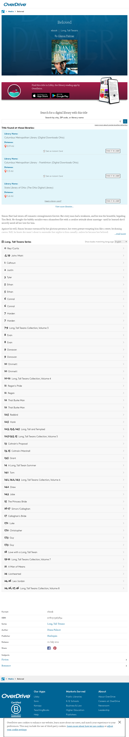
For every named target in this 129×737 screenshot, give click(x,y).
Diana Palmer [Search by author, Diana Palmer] (66, 35)
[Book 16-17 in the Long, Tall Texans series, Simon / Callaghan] (64, 508)
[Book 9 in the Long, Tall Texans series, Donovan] (64, 356)
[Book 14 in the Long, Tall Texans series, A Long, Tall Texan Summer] (64, 465)
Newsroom (104, 705)
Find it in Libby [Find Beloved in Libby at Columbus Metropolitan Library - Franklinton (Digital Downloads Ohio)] (113, 176)
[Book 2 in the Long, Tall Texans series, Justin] (64, 270)
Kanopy (38, 705)
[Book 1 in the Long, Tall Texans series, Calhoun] (64, 262)
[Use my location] (120, 121)
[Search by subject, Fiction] (64, 660)
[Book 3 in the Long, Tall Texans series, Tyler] (64, 277)
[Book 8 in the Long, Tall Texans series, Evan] (64, 335)
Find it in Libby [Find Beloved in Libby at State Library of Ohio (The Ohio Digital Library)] (113, 201)
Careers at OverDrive (109, 701)
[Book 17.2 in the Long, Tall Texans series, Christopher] (64, 530)
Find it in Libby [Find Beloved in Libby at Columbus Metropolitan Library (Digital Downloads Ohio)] (113, 151)
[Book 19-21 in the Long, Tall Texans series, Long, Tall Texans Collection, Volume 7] (64, 559)
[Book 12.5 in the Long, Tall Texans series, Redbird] (64, 414)
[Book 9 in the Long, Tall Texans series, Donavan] (64, 349)
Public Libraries (74, 696)
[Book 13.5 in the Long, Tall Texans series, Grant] (64, 458)
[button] (48, 692)
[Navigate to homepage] (3, 11)
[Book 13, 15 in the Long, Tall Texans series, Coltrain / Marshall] (64, 451)
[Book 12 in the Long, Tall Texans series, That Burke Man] (64, 400)
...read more (120, 234)
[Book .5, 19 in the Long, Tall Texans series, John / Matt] (64, 255)
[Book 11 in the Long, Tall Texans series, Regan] (64, 393)
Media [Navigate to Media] (11, 11)
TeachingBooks (41, 710)
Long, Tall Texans (69, 30)
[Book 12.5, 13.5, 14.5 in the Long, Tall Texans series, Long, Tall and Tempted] (64, 429)
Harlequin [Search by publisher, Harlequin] (52, 636)
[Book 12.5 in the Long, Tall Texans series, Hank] (64, 422)
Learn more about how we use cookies (85, 726)
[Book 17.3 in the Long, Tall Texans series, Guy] (64, 537)
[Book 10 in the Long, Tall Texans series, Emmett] (64, 364)
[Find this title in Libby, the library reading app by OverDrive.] (64, 91)
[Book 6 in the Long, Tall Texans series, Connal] (64, 299)
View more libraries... (64, 207)
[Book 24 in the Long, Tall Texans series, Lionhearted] (64, 573)
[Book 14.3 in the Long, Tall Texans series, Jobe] (64, 494)
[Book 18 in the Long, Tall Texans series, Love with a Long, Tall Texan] (64, 552)
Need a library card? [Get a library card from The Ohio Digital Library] (53, 201)
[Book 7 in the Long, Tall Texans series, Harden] (64, 313)
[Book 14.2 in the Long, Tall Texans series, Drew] (64, 487)
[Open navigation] (124, 4)
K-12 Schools (72, 701)
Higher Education (75, 710)
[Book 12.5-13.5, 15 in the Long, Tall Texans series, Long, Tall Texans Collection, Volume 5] (64, 436)
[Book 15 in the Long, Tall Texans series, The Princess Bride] (64, 501)
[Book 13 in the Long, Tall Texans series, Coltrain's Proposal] (64, 443)
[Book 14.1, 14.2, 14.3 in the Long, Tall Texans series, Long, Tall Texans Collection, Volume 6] (64, 479)
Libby (36, 696)
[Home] (15, 4)
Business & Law (74, 705)
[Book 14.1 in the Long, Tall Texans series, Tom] (64, 472)
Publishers (71, 714)
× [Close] (119, 722)
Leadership (104, 710)
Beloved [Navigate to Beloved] (20, 11)
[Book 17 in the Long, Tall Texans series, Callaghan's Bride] (64, 516)
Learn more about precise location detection (111, 125)
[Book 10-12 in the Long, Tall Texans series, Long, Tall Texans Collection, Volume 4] (64, 378)
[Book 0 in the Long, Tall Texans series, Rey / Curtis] (64, 248)
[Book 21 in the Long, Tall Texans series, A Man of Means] (64, 566)
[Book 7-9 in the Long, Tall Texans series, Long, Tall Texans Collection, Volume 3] (64, 328)
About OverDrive (107, 696)
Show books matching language (99, 242)
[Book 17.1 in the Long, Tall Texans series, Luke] (64, 523)
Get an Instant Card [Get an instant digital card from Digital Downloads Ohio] (53, 151)
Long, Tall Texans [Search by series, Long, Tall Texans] (56, 624)
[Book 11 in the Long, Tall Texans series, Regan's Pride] (64, 385)
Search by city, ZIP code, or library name (64, 117)
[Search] (125, 121)
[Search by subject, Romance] (64, 666)
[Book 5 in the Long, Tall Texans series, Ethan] (64, 284)
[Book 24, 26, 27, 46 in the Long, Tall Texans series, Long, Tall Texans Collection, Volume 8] (64, 588)
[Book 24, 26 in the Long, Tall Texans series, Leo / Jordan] (64, 581)
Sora (36, 701)
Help (36, 714)
